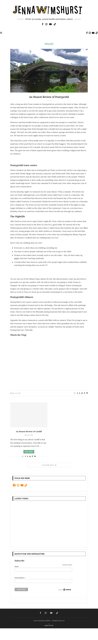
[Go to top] (49, 625)
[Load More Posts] (49, 465)
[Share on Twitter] (79, 393)
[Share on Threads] (84, 393)
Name (17, 566)
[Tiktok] (55, 24)
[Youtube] (50, 24)
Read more (29, 452)
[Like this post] (74, 393)
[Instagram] (46, 24)
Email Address (20, 578)
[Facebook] (42, 24)
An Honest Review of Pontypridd (49, 97)
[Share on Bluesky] (87, 393)
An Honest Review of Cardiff (29, 431)
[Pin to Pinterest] (82, 393)
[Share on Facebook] (77, 393)
